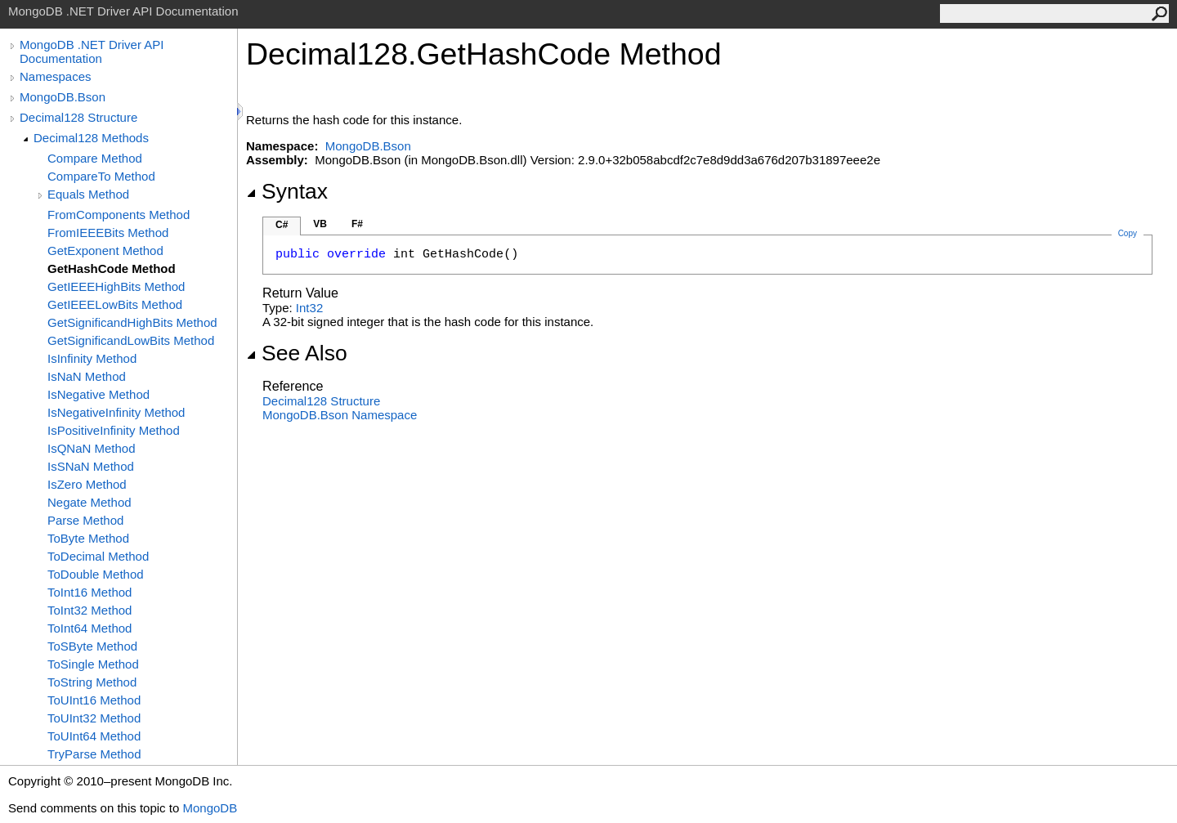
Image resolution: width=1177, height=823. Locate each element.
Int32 (309, 308)
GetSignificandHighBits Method (132, 322)
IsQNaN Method (91, 448)
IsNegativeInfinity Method (116, 412)
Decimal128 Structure (78, 117)
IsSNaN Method (90, 466)
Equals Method (88, 194)
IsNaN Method (86, 376)
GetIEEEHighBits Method (116, 286)
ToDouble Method (95, 574)
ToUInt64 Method (94, 736)
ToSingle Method (93, 664)
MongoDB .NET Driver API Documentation (91, 51)
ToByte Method (88, 538)
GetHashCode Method (111, 268)
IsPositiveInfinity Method (113, 430)
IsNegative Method (98, 394)
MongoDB (209, 808)
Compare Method (94, 158)
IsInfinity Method (91, 358)
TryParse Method (94, 754)
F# (357, 224)
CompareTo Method (101, 176)
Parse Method (85, 520)
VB (320, 224)
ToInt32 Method (89, 610)
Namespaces (56, 76)
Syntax (287, 191)
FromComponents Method (118, 214)
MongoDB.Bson (62, 97)
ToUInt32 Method (94, 718)
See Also (296, 353)
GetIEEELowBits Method (114, 304)
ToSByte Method (92, 646)
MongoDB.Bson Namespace (339, 415)
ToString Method (91, 682)
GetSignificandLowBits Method (130, 340)
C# (281, 224)
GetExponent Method (105, 250)
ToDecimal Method (98, 556)
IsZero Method (87, 484)
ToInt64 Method (89, 628)
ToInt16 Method (89, 592)
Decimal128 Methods (91, 138)
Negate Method (89, 502)
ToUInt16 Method (94, 700)
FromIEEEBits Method (107, 232)
